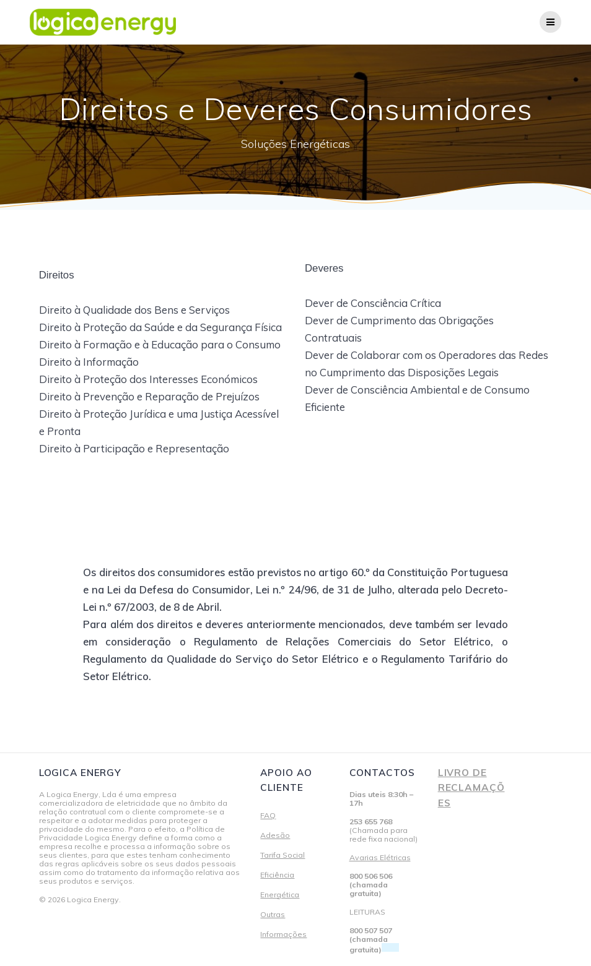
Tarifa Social (282, 855)
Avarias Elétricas (380, 857)
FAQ (268, 815)
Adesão (275, 835)
